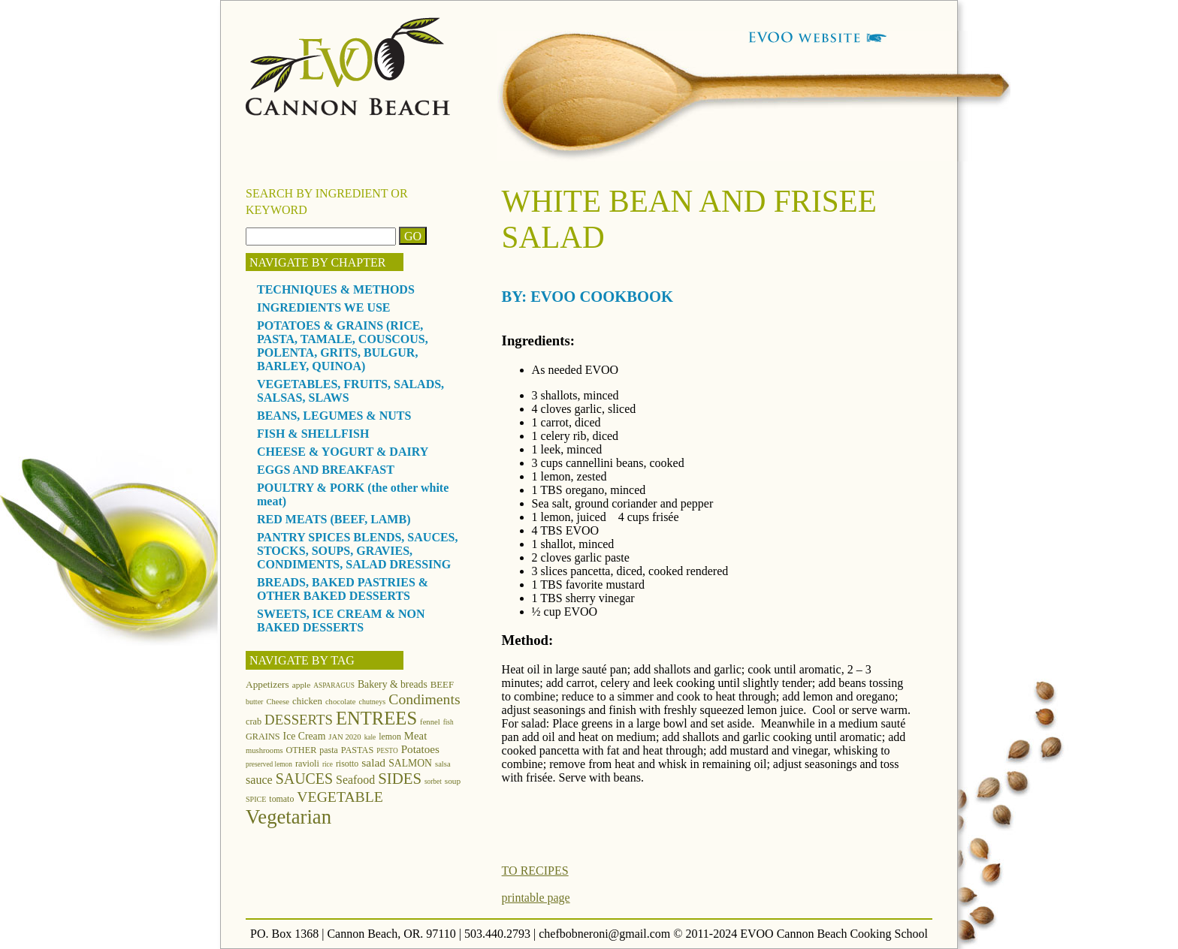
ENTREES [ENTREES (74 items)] (376, 718)
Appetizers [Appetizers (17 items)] (267, 684)
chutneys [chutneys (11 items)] (372, 701)
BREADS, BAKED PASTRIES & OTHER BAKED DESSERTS (342, 589)
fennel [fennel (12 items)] (430, 722)
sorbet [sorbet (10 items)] (433, 781)
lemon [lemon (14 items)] (390, 736)
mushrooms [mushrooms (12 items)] (264, 750)
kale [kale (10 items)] (370, 737)
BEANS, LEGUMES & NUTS (334, 415)
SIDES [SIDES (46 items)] (399, 779)
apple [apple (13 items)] (301, 684)
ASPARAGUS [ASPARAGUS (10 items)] (334, 685)
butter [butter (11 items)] (254, 701)
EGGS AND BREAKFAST (325, 469)
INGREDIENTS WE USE (324, 307)
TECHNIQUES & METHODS (336, 289)
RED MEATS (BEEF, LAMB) (333, 519)
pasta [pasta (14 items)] (328, 750)
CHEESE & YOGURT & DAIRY (342, 451)
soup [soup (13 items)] (453, 780)
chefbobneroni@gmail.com (604, 933)
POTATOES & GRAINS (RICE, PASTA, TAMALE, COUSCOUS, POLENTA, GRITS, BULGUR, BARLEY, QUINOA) (342, 345)
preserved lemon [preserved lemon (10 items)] (269, 764)
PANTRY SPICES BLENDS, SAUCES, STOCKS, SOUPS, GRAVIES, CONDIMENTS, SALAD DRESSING (357, 551)
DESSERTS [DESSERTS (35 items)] (298, 720)
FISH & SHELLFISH (313, 433)
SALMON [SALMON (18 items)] (410, 763)
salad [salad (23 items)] (373, 762)
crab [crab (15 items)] (253, 721)
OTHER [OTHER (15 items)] (301, 750)
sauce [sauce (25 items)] (259, 779)
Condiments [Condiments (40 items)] (424, 699)
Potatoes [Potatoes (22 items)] (420, 749)
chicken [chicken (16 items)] (307, 701)
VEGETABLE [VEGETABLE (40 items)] (340, 796)
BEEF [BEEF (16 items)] (442, 684)
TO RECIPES (535, 870)
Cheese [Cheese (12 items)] (277, 701)
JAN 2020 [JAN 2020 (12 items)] (344, 737)
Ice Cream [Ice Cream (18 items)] (304, 736)
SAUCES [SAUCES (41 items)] (304, 778)
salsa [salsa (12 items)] (443, 764)
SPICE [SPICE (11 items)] (256, 799)
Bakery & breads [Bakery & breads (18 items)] (392, 684)
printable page (536, 897)
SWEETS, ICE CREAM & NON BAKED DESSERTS (341, 620)
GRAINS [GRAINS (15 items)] (263, 736)
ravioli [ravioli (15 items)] (307, 763)
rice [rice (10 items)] (327, 764)
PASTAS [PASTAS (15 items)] (357, 750)
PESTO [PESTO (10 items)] (386, 751)
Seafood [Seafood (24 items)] (355, 779)
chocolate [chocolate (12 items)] (340, 701)
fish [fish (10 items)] (448, 722)
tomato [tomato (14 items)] (281, 799)
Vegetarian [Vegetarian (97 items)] (288, 817)
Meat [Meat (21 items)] (415, 736)
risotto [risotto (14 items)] (347, 763)
